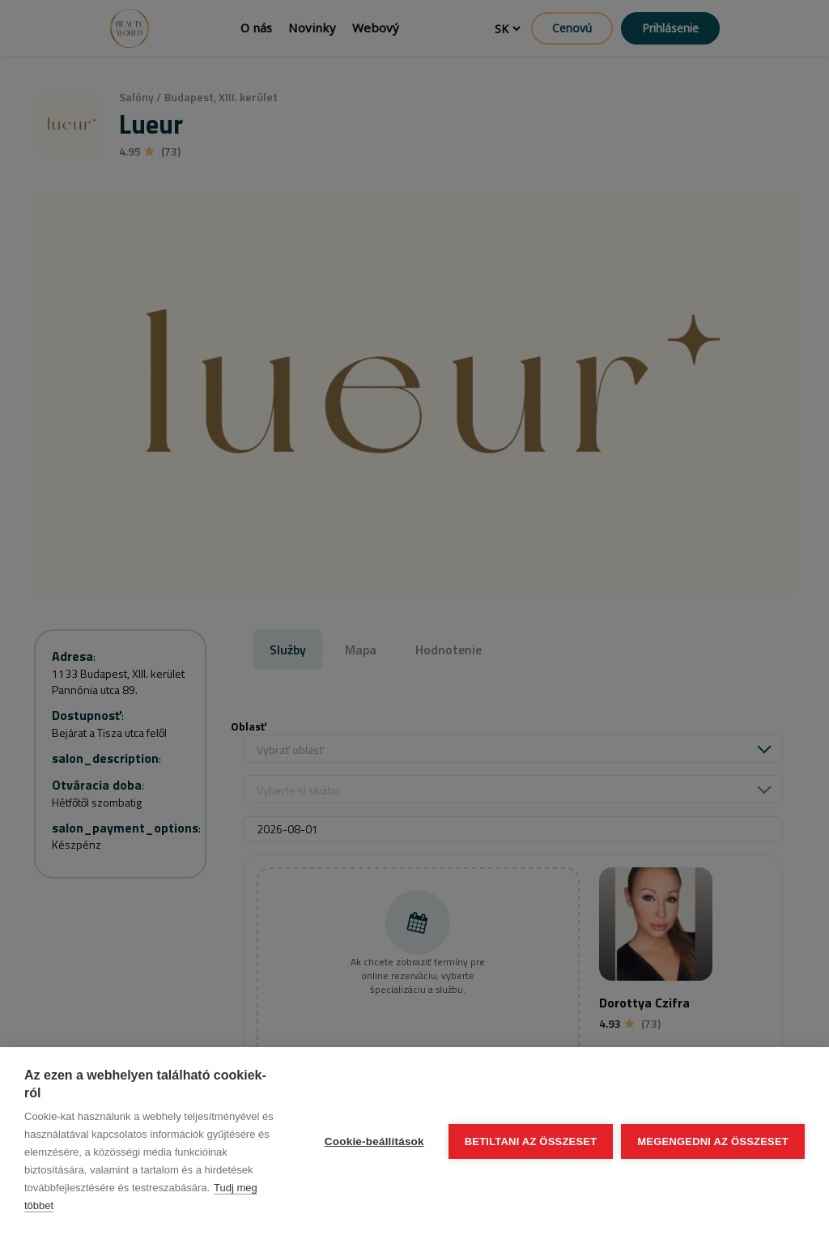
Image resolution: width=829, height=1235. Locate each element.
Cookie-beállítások (374, 1141)
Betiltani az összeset (531, 1141)
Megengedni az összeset (713, 1141)
